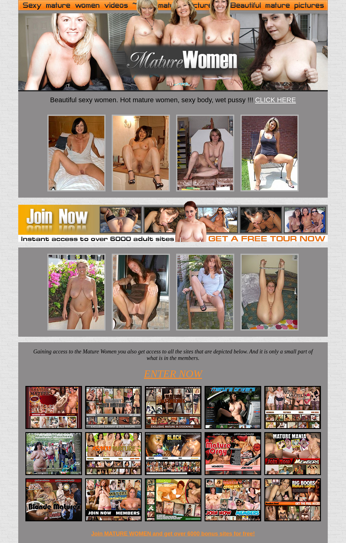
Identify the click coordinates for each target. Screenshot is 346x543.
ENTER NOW (173, 373)
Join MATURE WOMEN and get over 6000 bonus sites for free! (173, 534)
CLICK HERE (275, 100)
